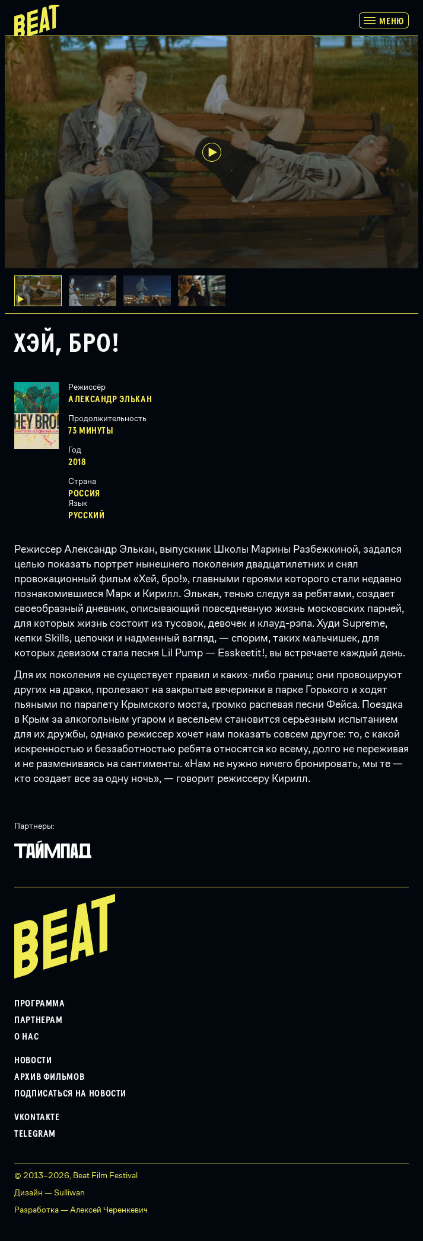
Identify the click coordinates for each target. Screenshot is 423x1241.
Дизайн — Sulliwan (49, 1192)
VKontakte (37, 1117)
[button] (96, 290)
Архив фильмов (49, 1077)
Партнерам (38, 1020)
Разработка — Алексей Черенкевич (81, 1209)
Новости (33, 1060)
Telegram (35, 1134)
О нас (26, 1036)
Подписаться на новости (70, 1093)
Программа (39, 1003)
